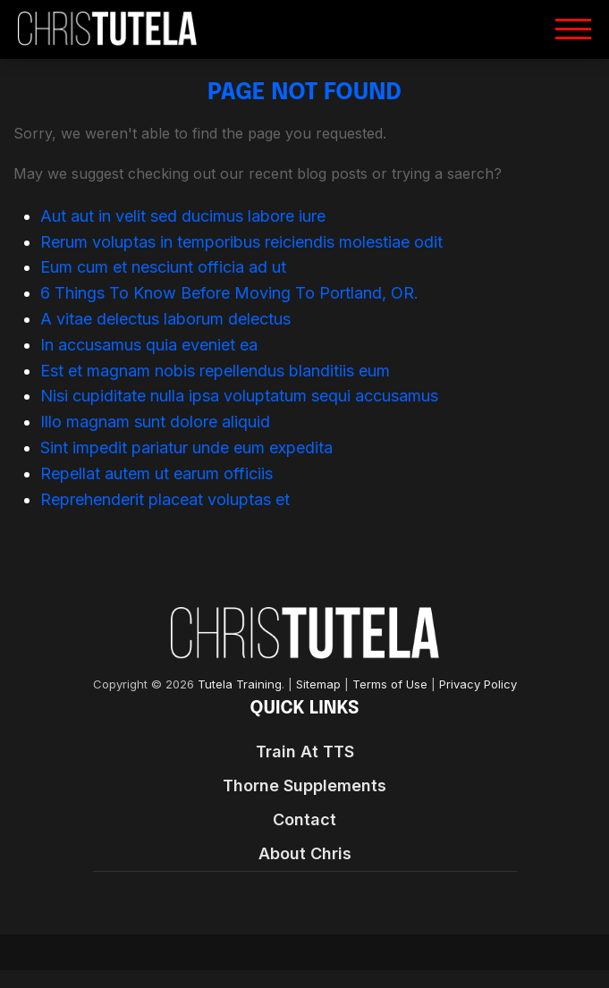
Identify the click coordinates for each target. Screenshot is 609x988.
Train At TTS (305, 751)
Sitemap (318, 684)
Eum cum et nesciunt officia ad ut (163, 267)
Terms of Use (389, 684)
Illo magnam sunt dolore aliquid (155, 421)
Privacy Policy (478, 684)
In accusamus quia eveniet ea (149, 344)
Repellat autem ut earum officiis (156, 473)
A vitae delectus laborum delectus (165, 318)
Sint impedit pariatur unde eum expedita (186, 447)
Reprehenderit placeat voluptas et (165, 499)
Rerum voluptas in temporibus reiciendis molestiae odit (241, 241)
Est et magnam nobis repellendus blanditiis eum (215, 370)
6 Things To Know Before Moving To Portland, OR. (229, 292)
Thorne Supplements (304, 785)
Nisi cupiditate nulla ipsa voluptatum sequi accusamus (239, 395)
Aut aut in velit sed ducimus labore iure (183, 216)
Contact (304, 819)
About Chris (304, 853)
